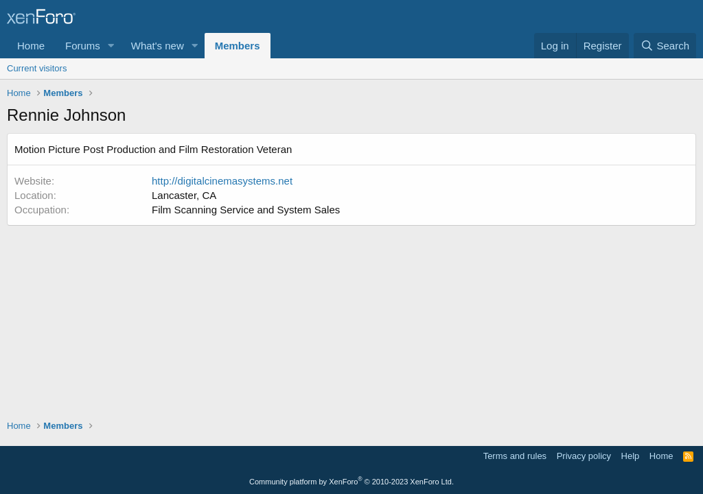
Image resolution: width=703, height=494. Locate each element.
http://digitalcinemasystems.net (222, 181)
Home (31, 45)
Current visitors (37, 68)
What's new (157, 45)
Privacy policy (584, 456)
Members (237, 45)
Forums (82, 45)
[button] (111, 45)
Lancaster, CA (184, 195)
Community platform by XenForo (351, 482)
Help (630, 456)
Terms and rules (514, 456)
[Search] (665, 45)
